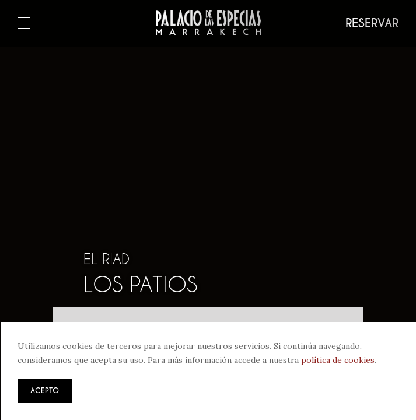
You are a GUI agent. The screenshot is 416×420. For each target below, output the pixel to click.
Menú (24, 24)
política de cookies (338, 360)
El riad (106, 259)
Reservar (371, 23)
